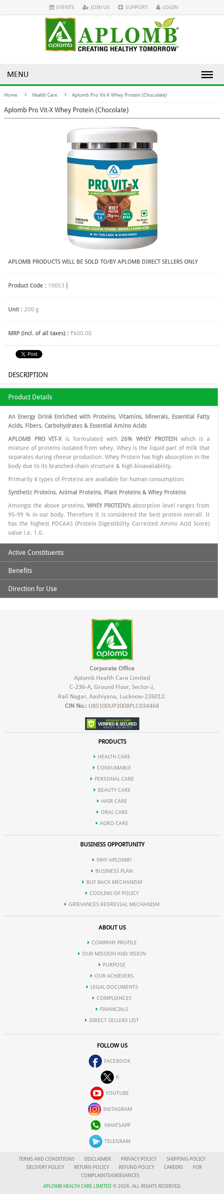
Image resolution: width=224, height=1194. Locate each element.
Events (61, 7)
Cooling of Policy (112, 893)
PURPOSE (112, 965)
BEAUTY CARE (112, 790)
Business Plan (112, 871)
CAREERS (173, 1167)
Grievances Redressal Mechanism (112, 904)
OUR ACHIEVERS (112, 976)
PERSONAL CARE (112, 779)
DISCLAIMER (97, 1159)
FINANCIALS (112, 1009)
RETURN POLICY (91, 1167)
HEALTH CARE (112, 756)
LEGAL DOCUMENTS (112, 987)
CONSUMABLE (112, 768)
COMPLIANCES (112, 998)
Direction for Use (32, 589)
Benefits (20, 571)
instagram (110, 1109)
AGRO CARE (112, 823)
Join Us (96, 7)
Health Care (44, 95)
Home (10, 95)
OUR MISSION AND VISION (112, 954)
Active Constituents (36, 552)
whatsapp (109, 1125)
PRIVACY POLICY (139, 1159)
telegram (109, 1141)
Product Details (30, 397)
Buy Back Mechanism (112, 882)
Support (133, 7)
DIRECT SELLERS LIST (112, 1020)
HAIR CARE (112, 801)
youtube (109, 1093)
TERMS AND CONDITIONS (46, 1159)
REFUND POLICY (136, 1167)
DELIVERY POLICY (45, 1167)
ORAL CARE (112, 812)
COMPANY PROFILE (112, 942)
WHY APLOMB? (112, 860)
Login (167, 7)
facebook (110, 1061)
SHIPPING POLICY (186, 1159)
